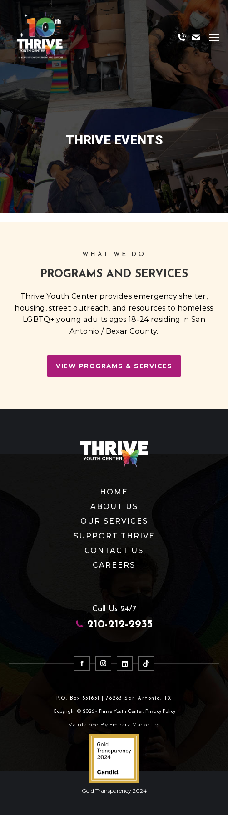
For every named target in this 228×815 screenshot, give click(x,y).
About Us (114, 506)
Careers (114, 565)
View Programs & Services (114, 366)
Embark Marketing (134, 724)
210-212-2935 (114, 624)
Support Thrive (114, 536)
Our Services (114, 521)
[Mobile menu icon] (214, 37)
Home (114, 492)
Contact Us (114, 550)
